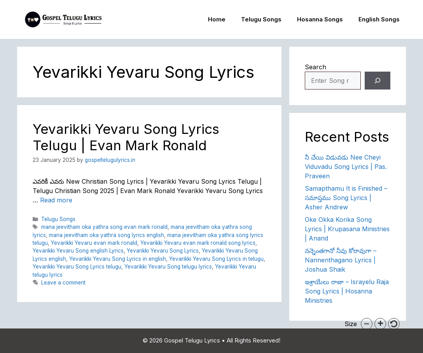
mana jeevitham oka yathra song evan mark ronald (104, 227)
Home (216, 19)
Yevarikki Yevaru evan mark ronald (94, 243)
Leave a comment (63, 282)
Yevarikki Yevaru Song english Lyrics (78, 251)
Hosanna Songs (320, 19)
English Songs (379, 19)
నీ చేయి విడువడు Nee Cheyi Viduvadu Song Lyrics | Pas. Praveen (346, 166)
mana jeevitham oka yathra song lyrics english (106, 235)
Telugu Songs (261, 19)
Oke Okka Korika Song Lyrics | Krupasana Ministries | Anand (347, 229)
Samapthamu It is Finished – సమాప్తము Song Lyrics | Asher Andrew (346, 197)
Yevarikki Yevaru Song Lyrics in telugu (216, 259)
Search (315, 67)
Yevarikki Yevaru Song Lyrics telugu (77, 266)
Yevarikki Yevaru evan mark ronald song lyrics (197, 243)
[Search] (377, 81)
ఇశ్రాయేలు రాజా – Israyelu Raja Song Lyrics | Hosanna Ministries (347, 291)
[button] (366, 324)
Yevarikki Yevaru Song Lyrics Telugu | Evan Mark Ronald (126, 137)
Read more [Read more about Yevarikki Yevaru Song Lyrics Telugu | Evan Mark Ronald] (56, 200)
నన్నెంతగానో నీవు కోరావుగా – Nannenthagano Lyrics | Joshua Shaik (340, 260)
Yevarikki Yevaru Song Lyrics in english (117, 259)
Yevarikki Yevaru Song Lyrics (163, 251)
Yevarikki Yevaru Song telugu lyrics (168, 266)
